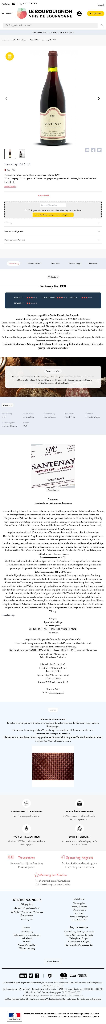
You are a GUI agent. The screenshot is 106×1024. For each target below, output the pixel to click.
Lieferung (53, 222)
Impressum (79, 913)
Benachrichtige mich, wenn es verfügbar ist (53, 214)
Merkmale (55, 263)
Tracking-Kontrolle (79, 906)
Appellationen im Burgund (79, 941)
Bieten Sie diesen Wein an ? (53, 239)
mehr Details (10, 186)
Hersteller (93, 263)
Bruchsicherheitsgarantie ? (53, 231)
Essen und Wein (35, 263)
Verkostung (13, 263)
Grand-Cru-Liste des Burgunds (79, 935)
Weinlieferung (27, 931)
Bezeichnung (74, 263)
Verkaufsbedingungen (79, 916)
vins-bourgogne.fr (56, 692)
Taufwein (27, 941)
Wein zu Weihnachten (27, 945)
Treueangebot (79, 903)
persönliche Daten (79, 919)
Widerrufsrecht (79, 909)
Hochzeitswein (27, 938)
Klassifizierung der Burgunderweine (79, 931)
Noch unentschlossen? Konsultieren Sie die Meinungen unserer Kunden (53, 882)
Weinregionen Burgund (79, 938)
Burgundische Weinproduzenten (79, 945)
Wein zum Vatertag (27, 948)
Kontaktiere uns (53, 961)
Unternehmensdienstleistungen (27, 935)
